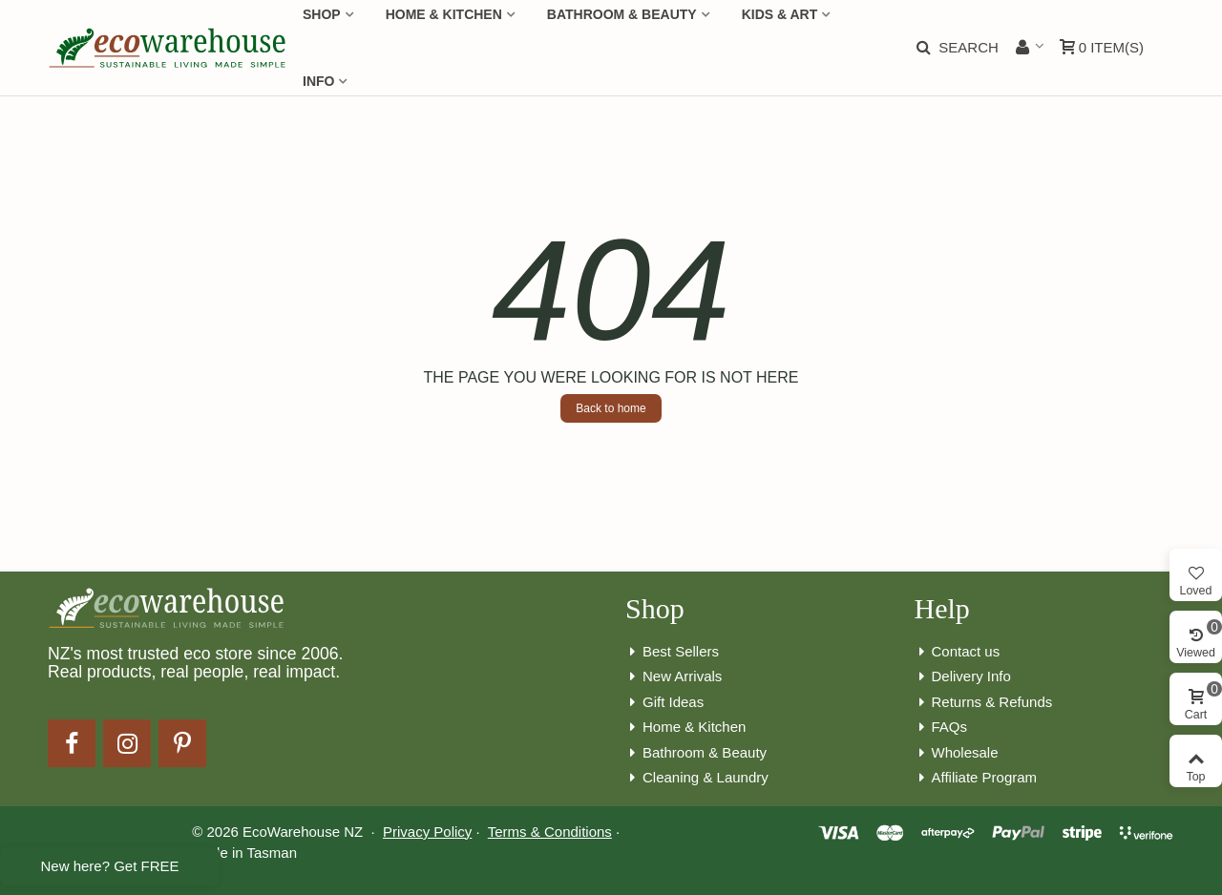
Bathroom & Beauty (696, 753)
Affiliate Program (976, 778)
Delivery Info (963, 677)
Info (318, 81)
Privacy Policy (427, 831)
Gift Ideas (664, 703)
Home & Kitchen (685, 728)
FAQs (941, 728)
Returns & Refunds (984, 703)
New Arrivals (673, 677)
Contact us (958, 652)
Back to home (610, 408)
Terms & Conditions (550, 831)
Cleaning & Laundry (697, 778)
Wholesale (957, 753)
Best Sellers (672, 652)
